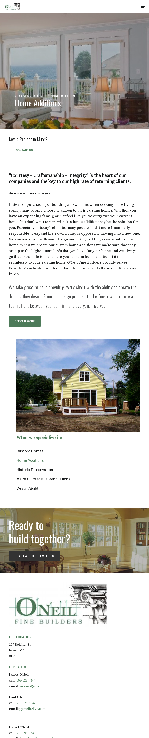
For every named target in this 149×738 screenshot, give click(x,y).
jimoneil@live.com (33, 686)
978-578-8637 (25, 703)
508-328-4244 (25, 680)
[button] (143, 6)
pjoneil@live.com (32, 709)
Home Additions (30, 460)
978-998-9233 (25, 733)
